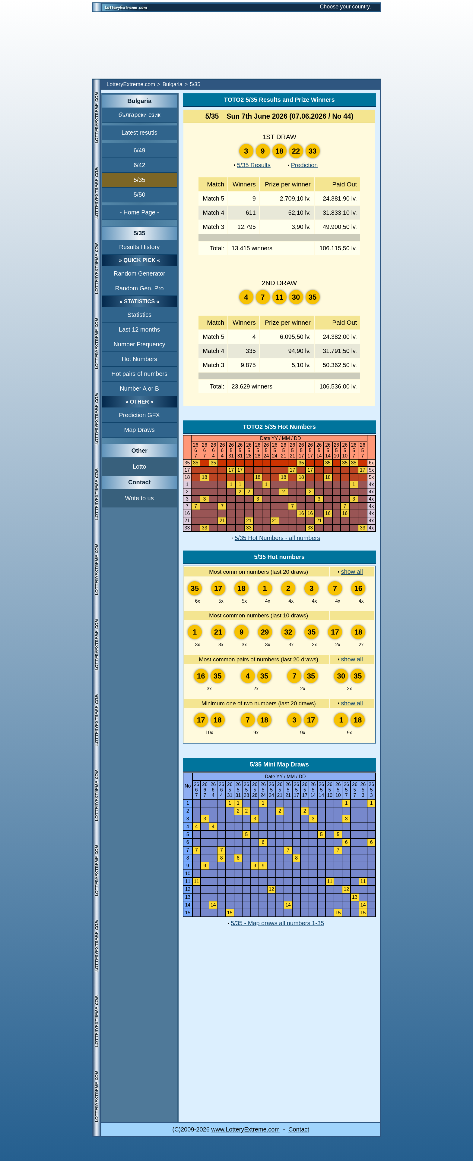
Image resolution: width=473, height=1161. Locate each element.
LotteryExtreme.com (130, 84)
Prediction (304, 165)
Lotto (139, 466)
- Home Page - (139, 212)
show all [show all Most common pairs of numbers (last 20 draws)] (352, 659)
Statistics (139, 314)
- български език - (139, 114)
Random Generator (139, 273)
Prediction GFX (139, 415)
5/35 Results (254, 165)
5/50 (139, 194)
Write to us (139, 498)
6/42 (139, 165)
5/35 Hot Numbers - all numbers (277, 538)
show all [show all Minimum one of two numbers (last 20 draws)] (352, 703)
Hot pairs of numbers (139, 373)
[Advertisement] (236, 45)
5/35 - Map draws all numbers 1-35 (277, 923)
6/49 (139, 150)
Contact (298, 1129)
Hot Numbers (139, 359)
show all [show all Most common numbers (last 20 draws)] (352, 571)
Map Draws (139, 429)
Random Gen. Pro (139, 288)
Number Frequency (139, 344)
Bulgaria (173, 84)
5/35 (139, 179)
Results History (139, 247)
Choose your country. (345, 7)
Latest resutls (139, 132)
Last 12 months (139, 329)
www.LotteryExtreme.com (245, 1129)
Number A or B (139, 388)
